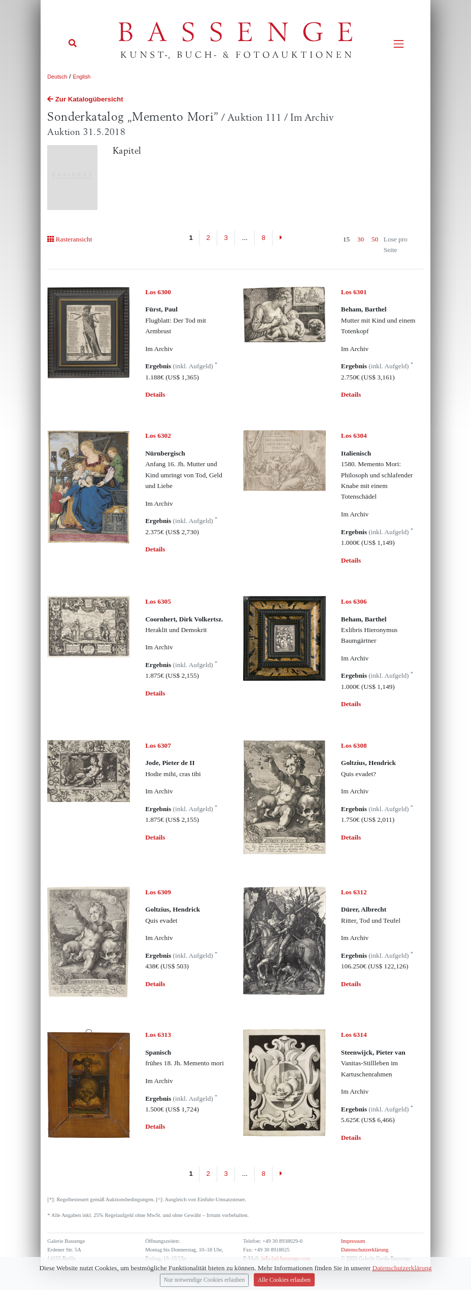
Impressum (353, 1241)
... (245, 237)
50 (375, 239)
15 (346, 239)
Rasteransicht (69, 239)
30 (360, 239)
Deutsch (57, 77)
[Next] (280, 238)
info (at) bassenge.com (285, 1258)
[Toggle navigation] (399, 44)
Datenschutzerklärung (365, 1249)
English (82, 77)
